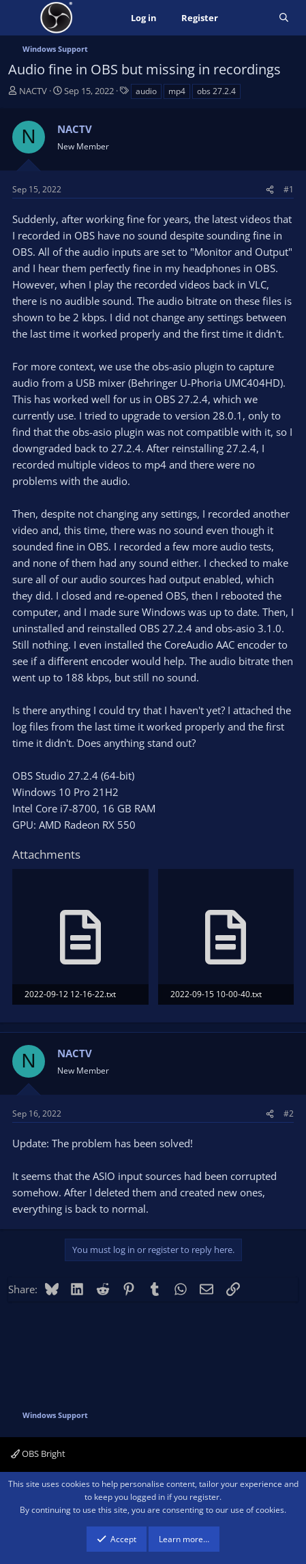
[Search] (284, 18)
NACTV (33, 91)
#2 (289, 1113)
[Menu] (20, 17)
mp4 (176, 91)
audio (146, 91)
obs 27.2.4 (216, 91)
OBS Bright (38, 1453)
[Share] (270, 189)
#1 (289, 189)
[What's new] (248, 18)
